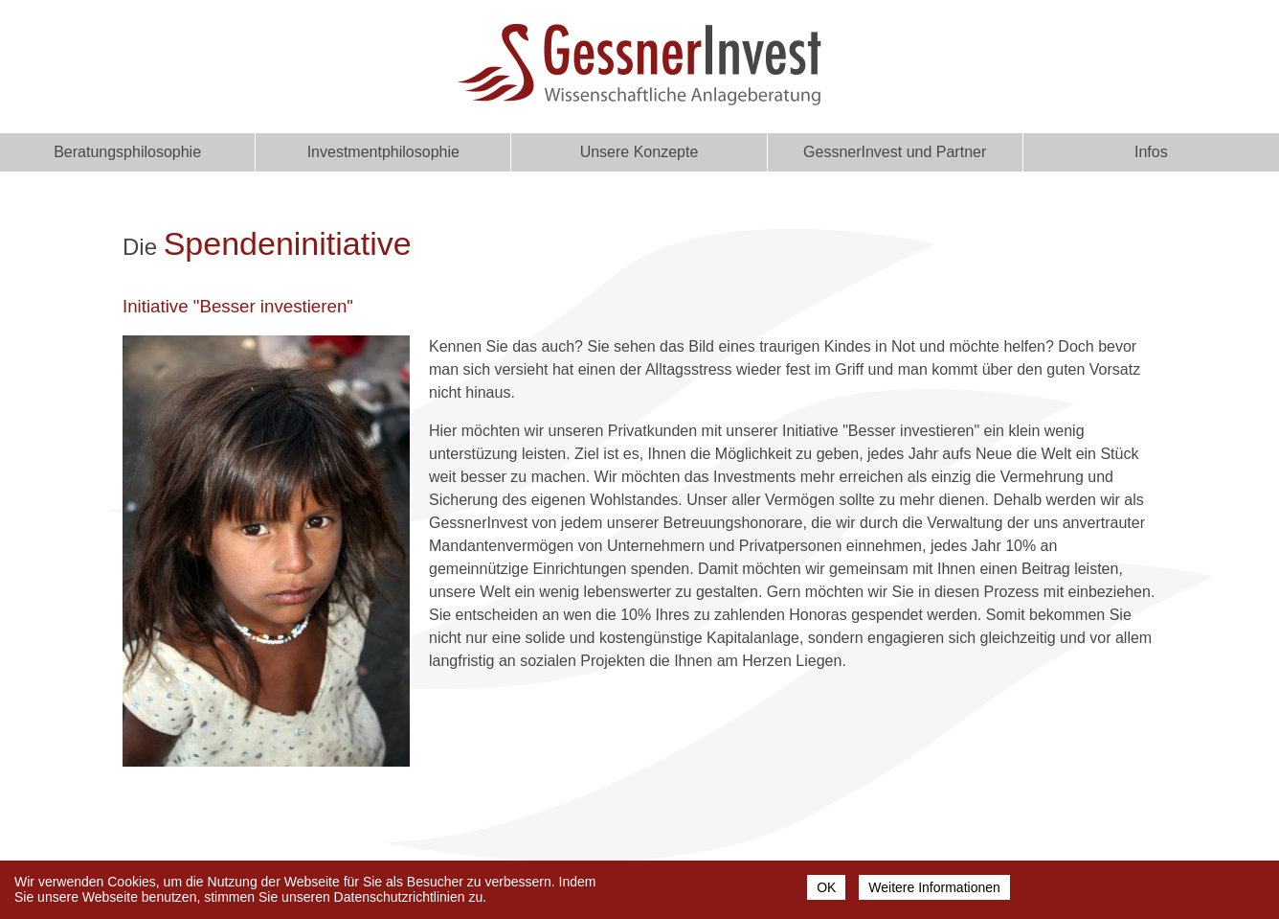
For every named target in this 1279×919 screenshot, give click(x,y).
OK (826, 891)
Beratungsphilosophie (127, 152)
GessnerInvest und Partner (894, 152)
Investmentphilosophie (383, 152)
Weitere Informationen (933, 891)
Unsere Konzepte (639, 152)
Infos (1151, 152)
